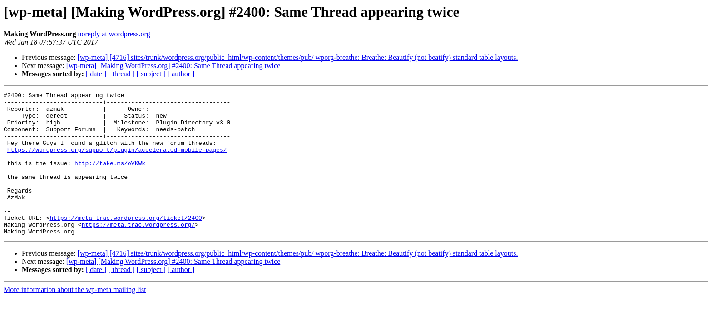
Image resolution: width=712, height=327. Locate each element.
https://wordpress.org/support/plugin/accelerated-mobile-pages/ (117, 162)
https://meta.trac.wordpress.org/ (138, 252)
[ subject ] (151, 74)
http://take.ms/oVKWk (109, 178)
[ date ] (96, 74)
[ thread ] (121, 74)
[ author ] (181, 74)
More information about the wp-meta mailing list (75, 318)
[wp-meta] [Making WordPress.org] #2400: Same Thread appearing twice (173, 65)
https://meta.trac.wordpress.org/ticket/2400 (125, 243)
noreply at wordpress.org (114, 34)
